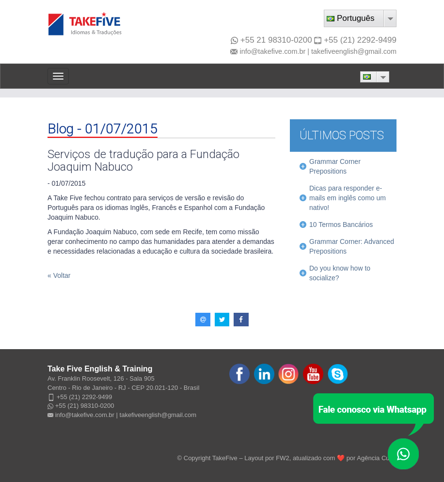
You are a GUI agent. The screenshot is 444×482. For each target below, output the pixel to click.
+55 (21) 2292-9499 (360, 40)
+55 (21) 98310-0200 (84, 405)
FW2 (282, 458)
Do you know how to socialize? (339, 273)
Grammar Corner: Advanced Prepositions (351, 246)
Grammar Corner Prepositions (335, 166)
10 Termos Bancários (341, 224)
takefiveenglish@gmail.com (353, 51)
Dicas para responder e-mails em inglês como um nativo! (347, 197)
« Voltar (59, 275)
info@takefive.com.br (272, 51)
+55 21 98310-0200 (271, 40)
